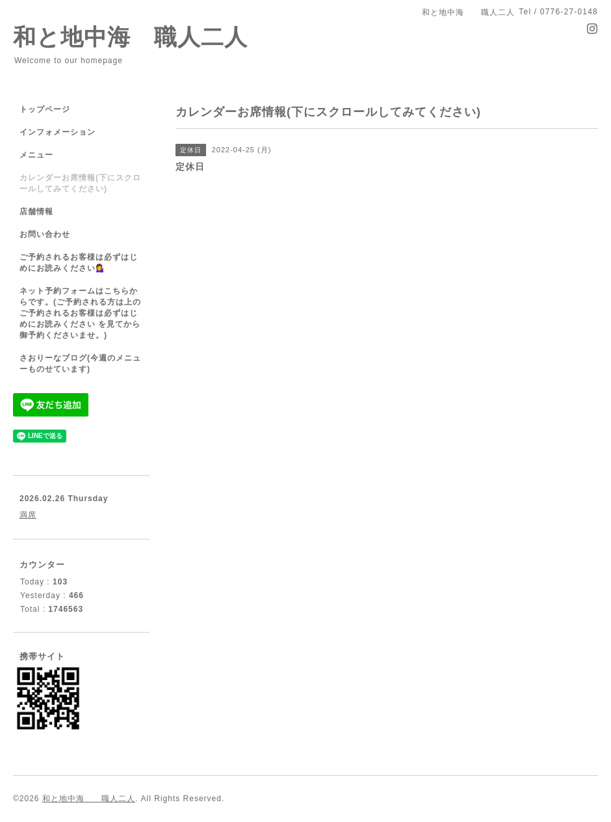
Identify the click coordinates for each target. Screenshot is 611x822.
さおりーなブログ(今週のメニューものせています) (80, 363)
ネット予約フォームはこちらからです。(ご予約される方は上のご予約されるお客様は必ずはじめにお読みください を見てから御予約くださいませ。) (80, 313)
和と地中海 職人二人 (130, 36)
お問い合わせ (45, 234)
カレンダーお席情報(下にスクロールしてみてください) (80, 183)
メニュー (36, 154)
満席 (28, 514)
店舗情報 (36, 211)
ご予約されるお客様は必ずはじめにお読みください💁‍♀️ (79, 263)
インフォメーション (58, 132)
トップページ (45, 109)
